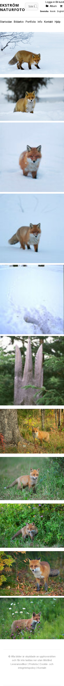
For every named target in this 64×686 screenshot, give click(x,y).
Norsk (52, 11)
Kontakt (48, 21)
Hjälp (57, 21)
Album (53, 6)
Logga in (50, 2)
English (60, 11)
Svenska (44, 11)
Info (40, 21)
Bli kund (60, 2)
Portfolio (30, 21)
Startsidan (6, 21)
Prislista (33, 664)
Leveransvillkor (19, 664)
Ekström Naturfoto (12, 7)
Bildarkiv (19, 21)
